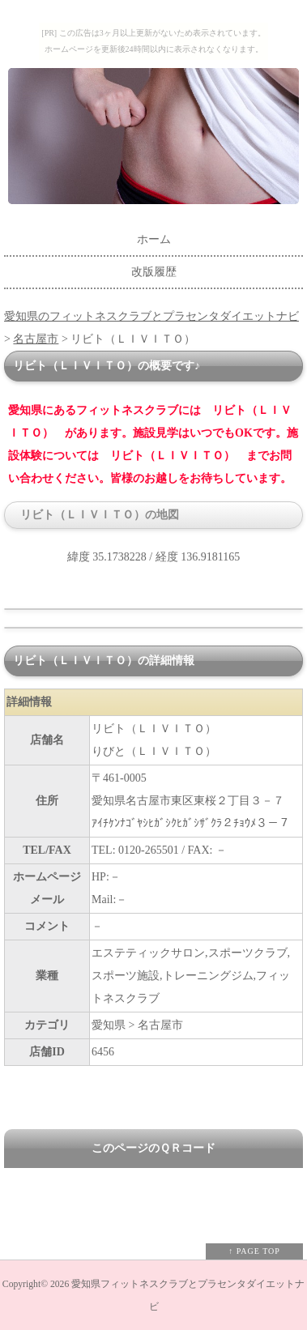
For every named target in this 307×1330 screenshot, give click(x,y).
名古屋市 (35, 339)
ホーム (154, 239)
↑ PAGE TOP (254, 1251)
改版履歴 (154, 272)
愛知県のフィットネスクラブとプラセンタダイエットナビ (151, 316)
